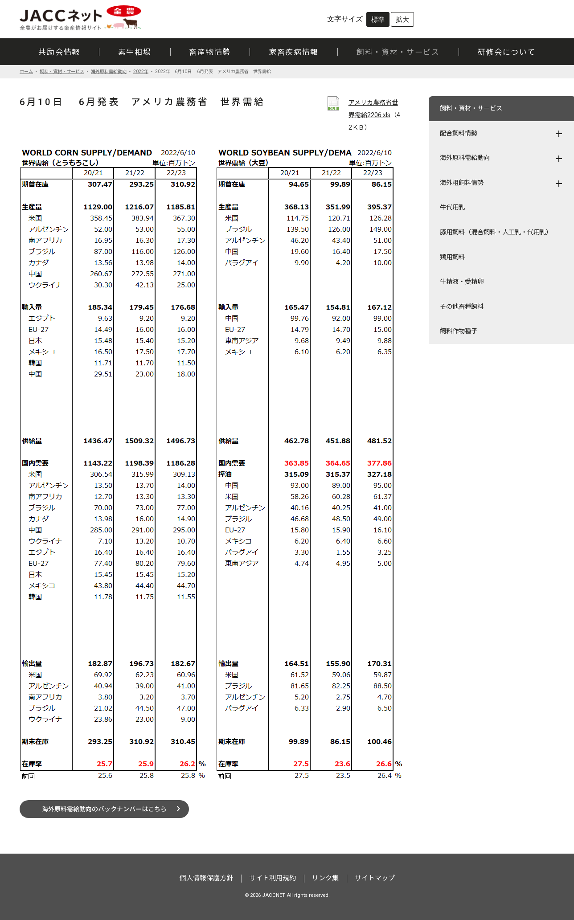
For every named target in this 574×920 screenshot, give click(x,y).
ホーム (26, 71)
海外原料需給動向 (109, 71)
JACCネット (81, 17)
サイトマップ (375, 878)
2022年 (140, 71)
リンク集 (325, 878)
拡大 (402, 19)
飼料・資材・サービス (62, 71)
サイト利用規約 (272, 878)
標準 (378, 19)
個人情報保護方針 (206, 878)
